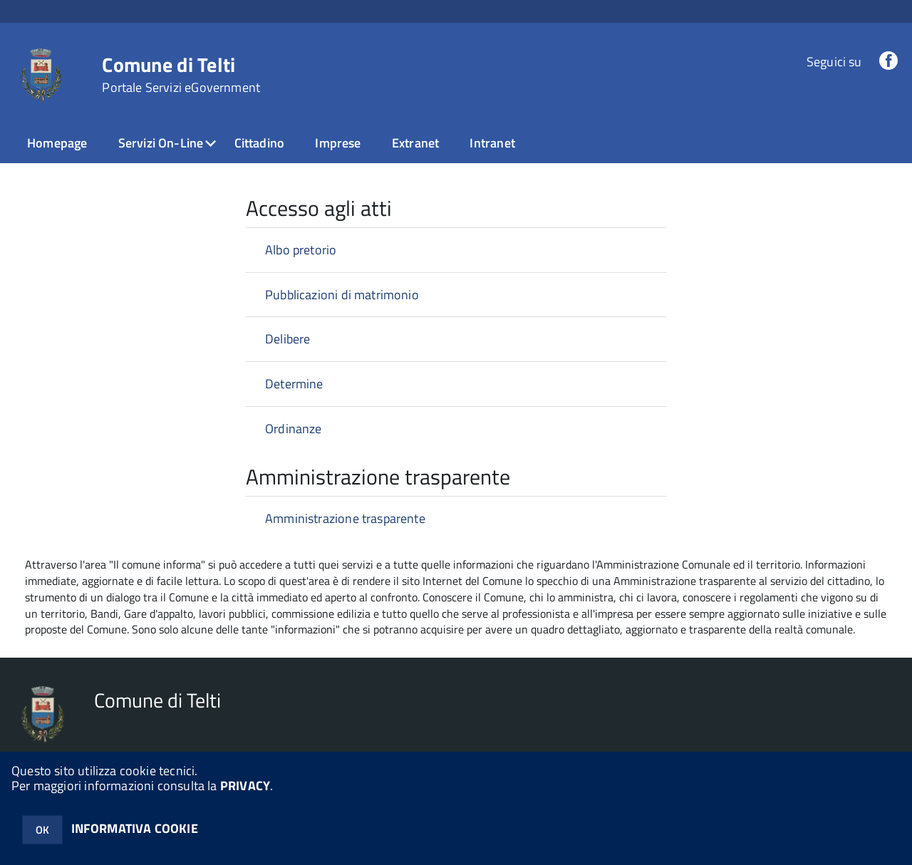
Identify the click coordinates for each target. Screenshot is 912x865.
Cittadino (259, 142)
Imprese (338, 142)
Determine (294, 383)
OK (42, 830)
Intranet (492, 142)
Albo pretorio (300, 249)
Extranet (415, 142)
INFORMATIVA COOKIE (134, 828)
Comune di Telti (181, 75)
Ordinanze (293, 428)
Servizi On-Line (161, 142)
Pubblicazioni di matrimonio (342, 294)
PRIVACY (245, 785)
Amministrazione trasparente (345, 518)
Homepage (57, 142)
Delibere (287, 338)
